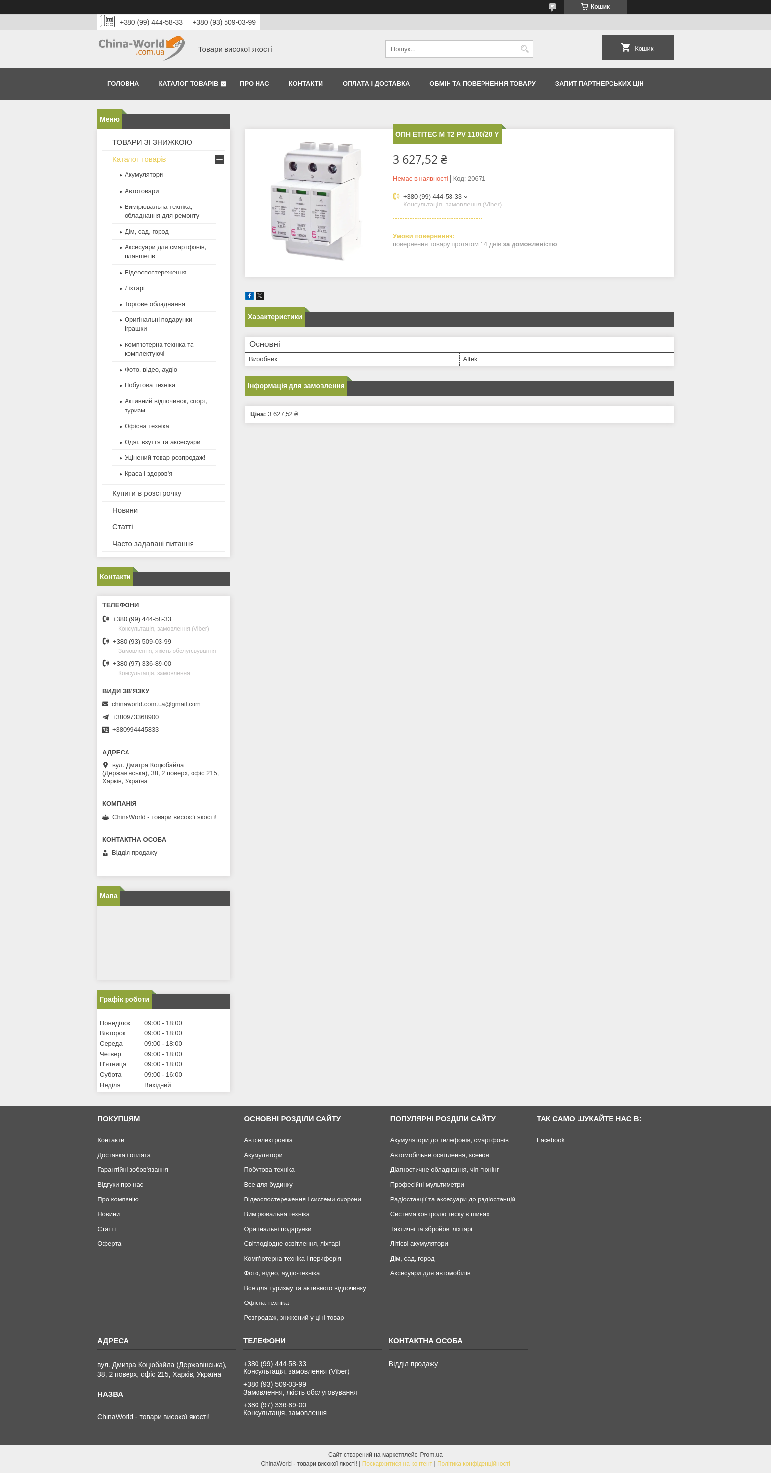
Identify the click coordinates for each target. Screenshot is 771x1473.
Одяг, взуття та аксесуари (162, 441)
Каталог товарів (188, 83)
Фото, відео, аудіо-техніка (282, 1273)
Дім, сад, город (147, 231)
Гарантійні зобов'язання (132, 1169)
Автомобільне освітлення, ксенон (439, 1155)
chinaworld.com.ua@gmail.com (156, 704)
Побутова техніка (150, 385)
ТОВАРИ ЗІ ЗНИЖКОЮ (152, 142)
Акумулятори (144, 174)
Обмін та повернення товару (482, 83)
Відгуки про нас (120, 1184)
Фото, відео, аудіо (151, 369)
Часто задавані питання (153, 543)
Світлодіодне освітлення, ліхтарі (292, 1243)
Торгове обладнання (155, 304)
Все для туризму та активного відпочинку (305, 1288)
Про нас (254, 83)
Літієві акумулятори (419, 1243)
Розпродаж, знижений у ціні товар (294, 1317)
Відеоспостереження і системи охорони (302, 1199)
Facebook (551, 1140)
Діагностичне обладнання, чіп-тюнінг (444, 1169)
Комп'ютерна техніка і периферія (292, 1258)
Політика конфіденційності (473, 1463)
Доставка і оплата (124, 1155)
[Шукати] (524, 49)
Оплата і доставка (376, 83)
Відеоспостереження (156, 272)
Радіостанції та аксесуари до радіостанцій (452, 1199)
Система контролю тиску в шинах (440, 1214)
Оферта (109, 1243)
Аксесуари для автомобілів (430, 1273)
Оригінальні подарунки (277, 1229)
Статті (122, 526)
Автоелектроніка (268, 1140)
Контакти (306, 83)
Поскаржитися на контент (397, 1463)
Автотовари (142, 191)
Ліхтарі (135, 288)
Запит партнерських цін (599, 83)
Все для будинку (268, 1184)
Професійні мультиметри (427, 1184)
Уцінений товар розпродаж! (165, 457)
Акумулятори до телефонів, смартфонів (449, 1140)
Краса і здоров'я (148, 473)
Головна (123, 83)
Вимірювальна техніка (277, 1214)
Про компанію (118, 1199)
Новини (125, 510)
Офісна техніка (147, 426)
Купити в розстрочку (146, 493)
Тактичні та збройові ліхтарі (431, 1229)
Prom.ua (431, 1454)
